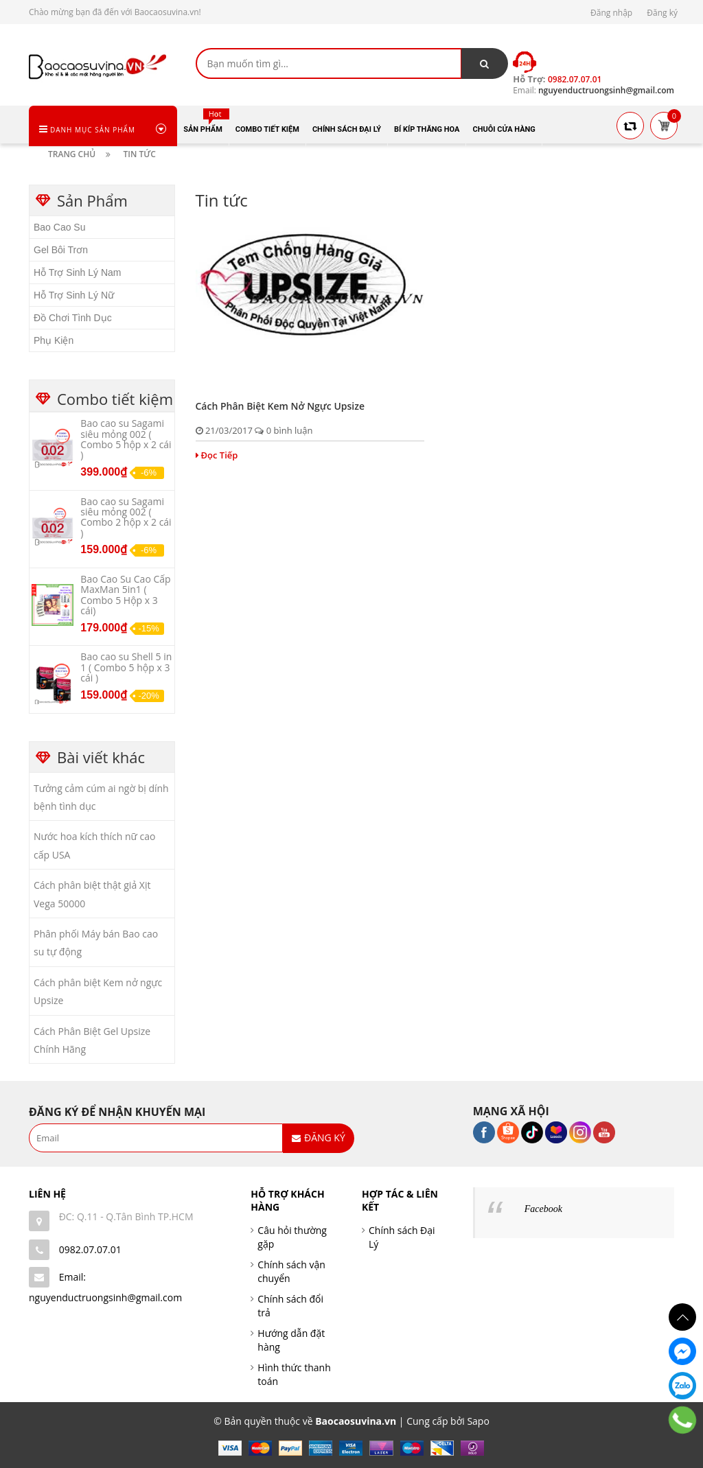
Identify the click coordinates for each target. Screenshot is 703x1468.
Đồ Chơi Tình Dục (73, 317)
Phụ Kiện (53, 340)
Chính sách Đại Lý (402, 1237)
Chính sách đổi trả (290, 1305)
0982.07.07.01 (90, 1249)
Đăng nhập (611, 13)
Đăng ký (662, 13)
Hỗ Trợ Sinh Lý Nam (77, 272)
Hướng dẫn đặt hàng (291, 1340)
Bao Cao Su (60, 227)
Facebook (543, 1209)
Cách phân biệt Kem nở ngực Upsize (280, 405)
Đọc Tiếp (217, 455)
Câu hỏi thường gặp (292, 1237)
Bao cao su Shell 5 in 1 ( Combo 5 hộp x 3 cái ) (126, 667)
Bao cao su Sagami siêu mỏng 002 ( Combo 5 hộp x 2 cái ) (125, 439)
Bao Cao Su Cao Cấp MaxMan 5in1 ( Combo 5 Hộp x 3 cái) (125, 594)
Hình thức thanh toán (293, 1374)
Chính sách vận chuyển (291, 1271)
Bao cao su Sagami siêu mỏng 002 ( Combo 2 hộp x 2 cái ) (125, 517)
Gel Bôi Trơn (61, 249)
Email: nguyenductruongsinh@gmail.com (105, 1287)
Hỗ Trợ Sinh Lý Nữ (74, 295)
